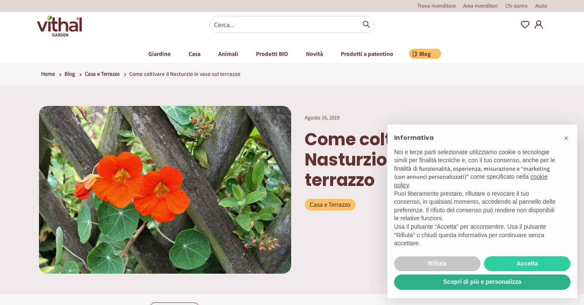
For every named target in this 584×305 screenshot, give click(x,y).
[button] (566, 138)
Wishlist (525, 24)
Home (48, 74)
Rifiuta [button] (437, 263)
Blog (69, 74)
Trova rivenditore (436, 5)
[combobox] (292, 24)
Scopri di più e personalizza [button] (482, 281)
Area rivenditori (480, 5)
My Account (539, 24)
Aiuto (541, 5)
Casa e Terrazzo (102, 74)
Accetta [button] (527, 263)
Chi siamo (516, 5)
